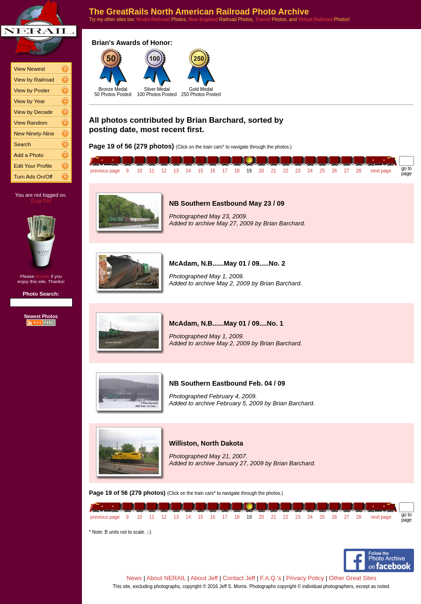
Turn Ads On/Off (33, 176)
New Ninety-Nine (34, 133)
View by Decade (33, 112)
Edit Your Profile (33, 166)
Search (22, 144)
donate (43, 276)
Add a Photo (29, 155)
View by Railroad (34, 79)
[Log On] (41, 200)
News (134, 578)
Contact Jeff (239, 578)
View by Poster (32, 90)
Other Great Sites (353, 578)
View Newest (29, 69)
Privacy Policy (305, 578)
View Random (30, 123)
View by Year (29, 101)
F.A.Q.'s (270, 578)
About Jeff (204, 578)
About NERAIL (166, 578)
